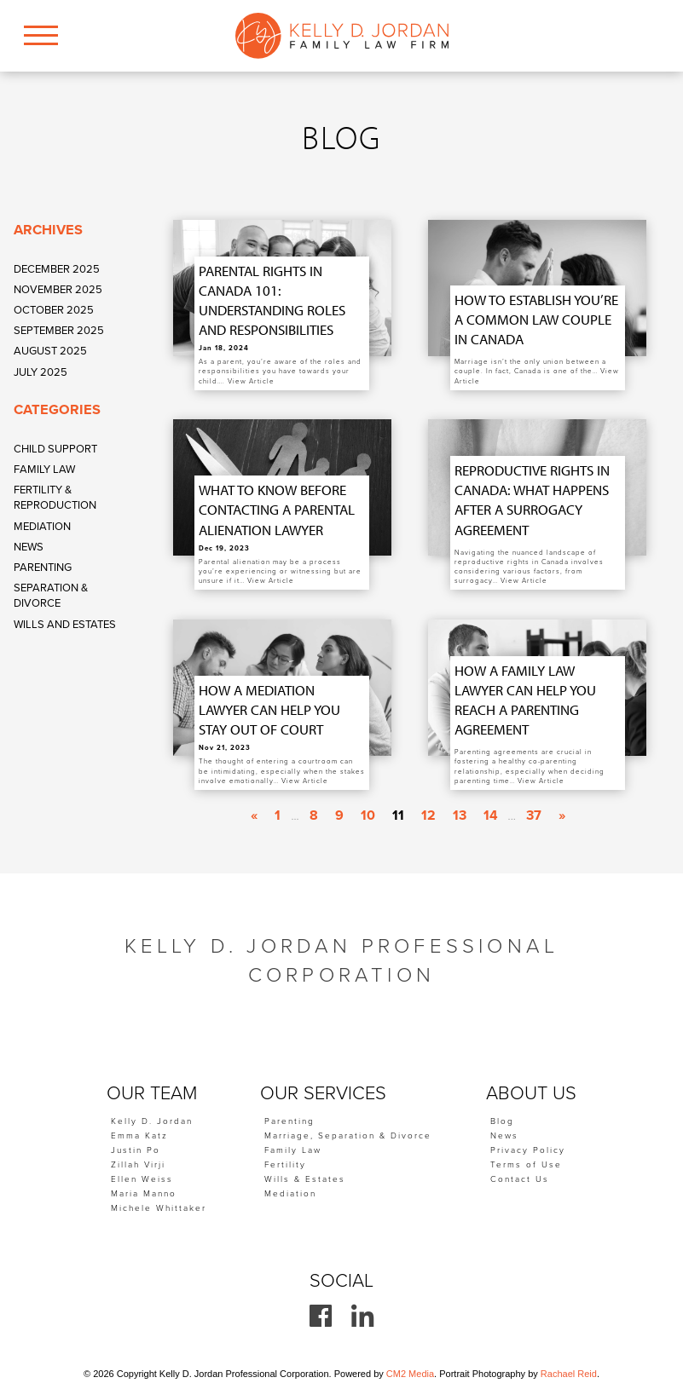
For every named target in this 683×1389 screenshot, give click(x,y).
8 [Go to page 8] (314, 815)
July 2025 (40, 372)
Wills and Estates (65, 624)
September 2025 (59, 330)
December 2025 (57, 269)
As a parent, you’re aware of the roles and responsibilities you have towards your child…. (280, 371)
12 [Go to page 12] (428, 815)
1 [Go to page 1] (278, 815)
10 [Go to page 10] (368, 815)
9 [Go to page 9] (339, 815)
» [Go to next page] (562, 815)
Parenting (43, 567)
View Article (251, 381)
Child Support (55, 449)
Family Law (44, 469)
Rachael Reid (569, 1374)
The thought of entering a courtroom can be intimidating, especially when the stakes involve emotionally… (282, 771)
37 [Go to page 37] (533, 815)
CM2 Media (410, 1374)
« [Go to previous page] (254, 815)
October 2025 (54, 310)
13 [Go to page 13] (459, 815)
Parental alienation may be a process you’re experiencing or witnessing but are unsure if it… (280, 571)
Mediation (42, 526)
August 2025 (50, 351)
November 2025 (58, 290)
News (28, 547)
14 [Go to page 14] (490, 815)
